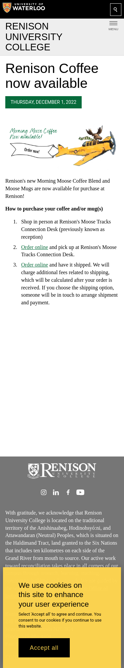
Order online (34, 247)
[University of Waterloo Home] (24, 9)
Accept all (44, 647)
